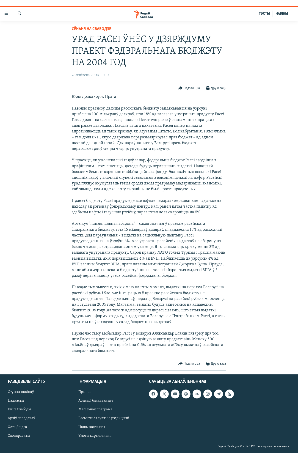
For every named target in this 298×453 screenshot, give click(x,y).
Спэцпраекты (19, 435)
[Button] (189, 88)
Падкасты (16, 401)
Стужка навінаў (21, 392)
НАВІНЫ (282, 14)
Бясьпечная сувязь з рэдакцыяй (103, 418)
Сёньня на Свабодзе (91, 29)
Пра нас (84, 392)
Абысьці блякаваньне (95, 401)
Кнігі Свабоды (19, 409)
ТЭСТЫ (264, 14)
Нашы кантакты (91, 427)
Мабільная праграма (95, 409)
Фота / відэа (17, 427)
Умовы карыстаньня (94, 435)
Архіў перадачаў (21, 418)
